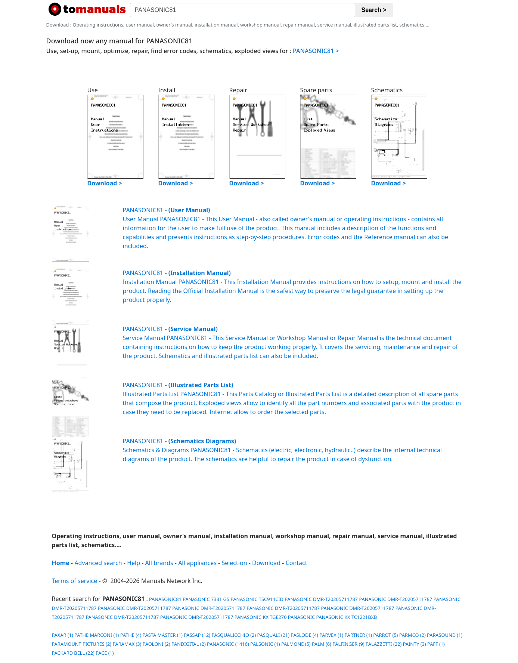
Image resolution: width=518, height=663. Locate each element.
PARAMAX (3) (126, 644)
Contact (296, 563)
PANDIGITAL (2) (188, 644)
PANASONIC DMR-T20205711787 (321, 599)
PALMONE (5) (296, 644)
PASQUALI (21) (273, 635)
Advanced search (98, 563)
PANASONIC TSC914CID (256, 599)
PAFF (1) (436, 644)
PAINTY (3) (414, 644)
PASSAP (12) (197, 635)
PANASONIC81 (165, 599)
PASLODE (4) (304, 635)
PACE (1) (105, 653)
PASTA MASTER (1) (163, 635)
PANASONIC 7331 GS (206, 599)
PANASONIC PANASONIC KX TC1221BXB (332, 617)
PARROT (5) (385, 635)
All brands (159, 563)
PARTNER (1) (358, 635)
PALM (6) (321, 644)
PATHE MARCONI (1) (96, 635)
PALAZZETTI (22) (383, 644)
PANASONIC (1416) (228, 644)
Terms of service (74, 581)
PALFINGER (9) (348, 644)
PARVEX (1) (331, 635)
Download (266, 563)
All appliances (197, 563)
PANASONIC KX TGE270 (261, 617)
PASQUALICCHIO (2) (233, 635)
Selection (234, 563)
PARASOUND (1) (444, 635)
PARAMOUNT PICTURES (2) (82, 644)
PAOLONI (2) (156, 644)
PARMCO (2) (412, 635)
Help (133, 563)
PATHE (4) (130, 635)
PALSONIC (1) (265, 644)
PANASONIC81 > (316, 51)
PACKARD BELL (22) (73, 653)
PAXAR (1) (62, 635)
